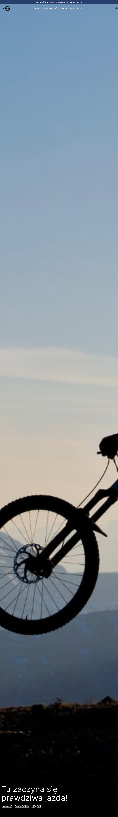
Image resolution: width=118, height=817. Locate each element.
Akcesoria (22, 806)
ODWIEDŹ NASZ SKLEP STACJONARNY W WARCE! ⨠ (59, 2)
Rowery (7, 806)
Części (36, 806)
